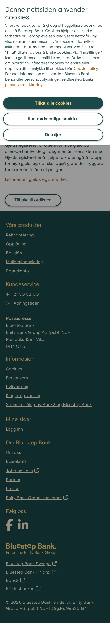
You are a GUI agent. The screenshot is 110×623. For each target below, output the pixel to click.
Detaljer (53, 135)
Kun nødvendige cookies (53, 119)
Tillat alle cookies (53, 103)
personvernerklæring (23, 84)
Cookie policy (86, 68)
